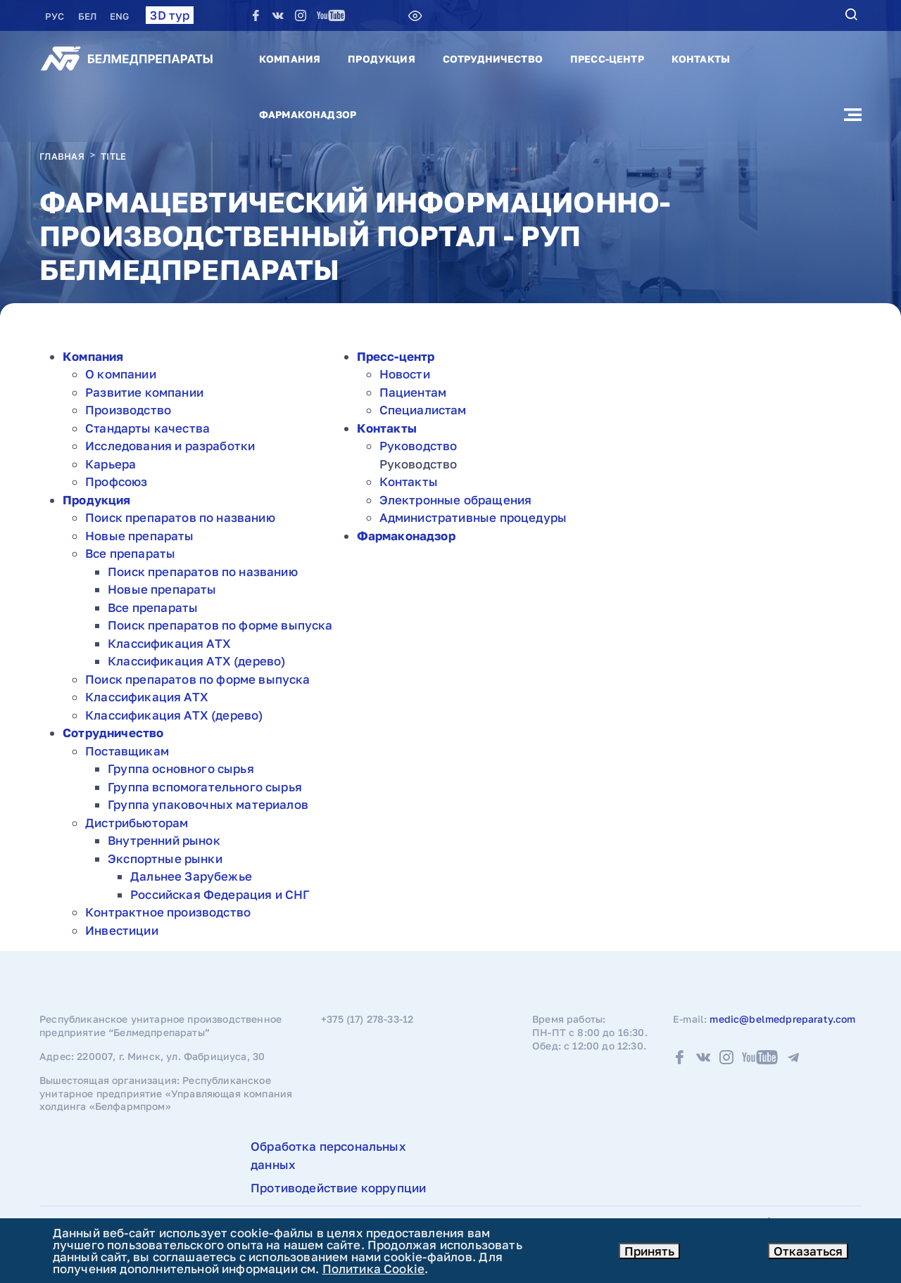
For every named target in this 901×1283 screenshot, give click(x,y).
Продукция (381, 59)
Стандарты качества (147, 428)
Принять (649, 1251)
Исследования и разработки (170, 445)
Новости (404, 373)
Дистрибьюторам (136, 822)
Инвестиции (121, 930)
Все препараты (130, 553)
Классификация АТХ (169, 643)
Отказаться (808, 1251)
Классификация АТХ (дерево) (196, 660)
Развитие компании (144, 392)
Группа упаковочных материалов (208, 804)
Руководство (418, 445)
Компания (289, 59)
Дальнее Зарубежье (191, 876)
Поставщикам (127, 750)
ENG (119, 16)
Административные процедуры (473, 517)
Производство (128, 409)
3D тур (169, 15)
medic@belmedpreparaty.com (782, 1019)
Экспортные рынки (165, 858)
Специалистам (423, 409)
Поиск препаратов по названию (180, 517)
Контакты (701, 59)
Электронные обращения (455, 499)
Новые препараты (139, 535)
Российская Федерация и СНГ (220, 894)
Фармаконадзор (307, 114)
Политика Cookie (373, 1268)
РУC (56, 16)
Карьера (110, 464)
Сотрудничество (493, 59)
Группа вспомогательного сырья (205, 786)
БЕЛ (88, 16)
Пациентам (413, 392)
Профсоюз (116, 481)
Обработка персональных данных (328, 1155)
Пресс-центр (607, 59)
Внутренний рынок (164, 840)
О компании (120, 373)
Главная (61, 156)
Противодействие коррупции (338, 1187)
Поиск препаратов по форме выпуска (220, 625)
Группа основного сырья (181, 768)
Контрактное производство (168, 912)
